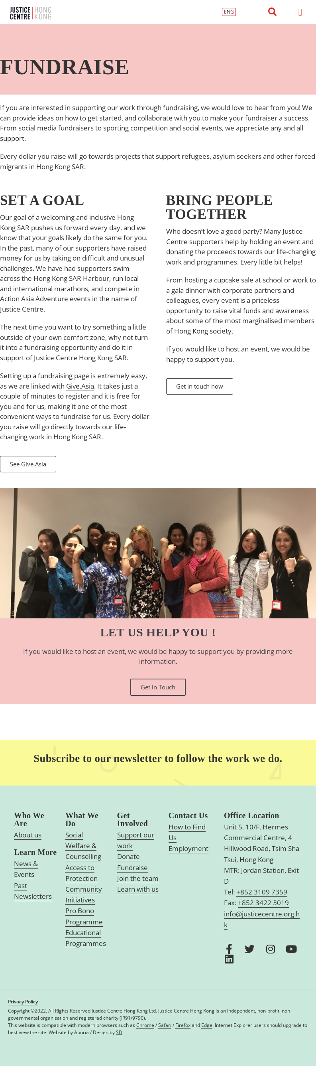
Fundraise (132, 867)
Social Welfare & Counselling (83, 845)
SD (119, 1032)
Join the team (138, 878)
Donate (128, 856)
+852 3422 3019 (263, 902)
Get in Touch (158, 687)
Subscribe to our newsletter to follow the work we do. (158, 758)
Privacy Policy (23, 1001)
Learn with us (138, 889)
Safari (164, 1025)
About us (27, 834)
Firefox (182, 1025)
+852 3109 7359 (261, 891)
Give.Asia (80, 386)
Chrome (145, 1025)
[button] (273, 12)
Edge (206, 1025)
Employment (188, 848)
